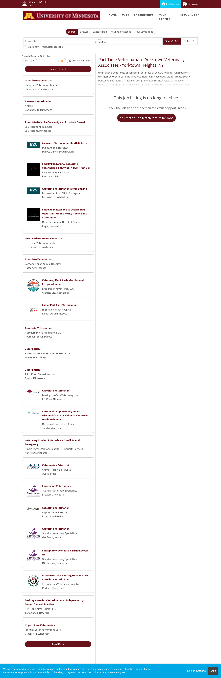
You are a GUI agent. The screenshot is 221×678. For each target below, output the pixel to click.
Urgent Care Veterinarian (40, 625)
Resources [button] (188, 14)
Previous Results (58, 69)
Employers (190, 4)
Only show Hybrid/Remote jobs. (45, 46)
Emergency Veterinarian (56, 486)
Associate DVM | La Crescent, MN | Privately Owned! (55, 122)
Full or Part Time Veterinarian (59, 305)
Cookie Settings (196, 671)
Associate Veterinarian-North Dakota (64, 188)
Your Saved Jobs (144, 31)
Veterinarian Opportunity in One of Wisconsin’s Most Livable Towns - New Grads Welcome (65, 415)
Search (71, 31)
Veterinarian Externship (56, 465)
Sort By (28, 60)
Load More (58, 644)
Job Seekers (170, 4)
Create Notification (80, 60)
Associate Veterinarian (38, 80)
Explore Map (100, 31)
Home (112, 14)
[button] (189, 41)
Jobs (125, 14)
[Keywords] (58, 41)
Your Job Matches (121, 31)
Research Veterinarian (38, 101)
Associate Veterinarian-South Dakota (64, 143)
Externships (144, 14)
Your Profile (164, 17)
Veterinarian (32, 348)
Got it (213, 671)
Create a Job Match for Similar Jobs (146, 118)
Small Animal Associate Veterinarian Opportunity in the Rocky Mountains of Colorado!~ (65, 213)
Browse (84, 31)
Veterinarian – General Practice (43, 238)
